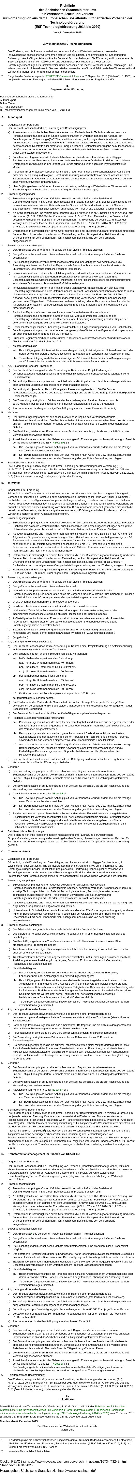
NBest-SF (58, 442)
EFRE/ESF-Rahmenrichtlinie (62, 76)
